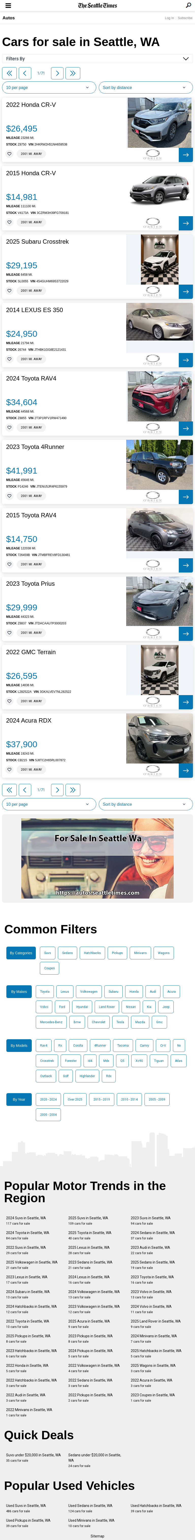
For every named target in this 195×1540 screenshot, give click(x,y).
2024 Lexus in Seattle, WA (89, 1279)
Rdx (108, 1076)
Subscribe (185, 18)
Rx (60, 1045)
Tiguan (159, 1061)
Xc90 (139, 1061)
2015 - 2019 (101, 1099)
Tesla (120, 1022)
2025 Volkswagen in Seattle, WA (32, 1265)
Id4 (90, 1061)
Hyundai (82, 1007)
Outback (46, 1076)
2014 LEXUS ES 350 (34, 310)
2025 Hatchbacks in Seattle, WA (156, 1353)
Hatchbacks (92, 953)
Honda (134, 991)
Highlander (87, 1076)
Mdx (106, 1061)
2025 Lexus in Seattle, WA (89, 1250)
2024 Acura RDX (29, 720)
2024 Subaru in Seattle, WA (28, 1294)
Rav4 (43, 1045)
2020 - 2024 (48, 1099)
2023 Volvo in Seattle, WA (151, 1294)
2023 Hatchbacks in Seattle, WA (31, 1353)
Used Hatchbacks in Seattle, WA (156, 1508)
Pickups (117, 953)
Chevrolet (98, 1022)
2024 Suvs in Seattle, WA (26, 1220)
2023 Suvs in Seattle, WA (151, 1220)
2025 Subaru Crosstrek (37, 242)
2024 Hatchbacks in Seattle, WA (31, 1309)
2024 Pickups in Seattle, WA (90, 1353)
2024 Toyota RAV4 (31, 378)
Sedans (67, 953)
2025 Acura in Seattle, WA (89, 1324)
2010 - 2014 (129, 1099)
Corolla (78, 1045)
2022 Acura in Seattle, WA (151, 1383)
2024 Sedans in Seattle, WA (153, 1235)
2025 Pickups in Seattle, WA (28, 1338)
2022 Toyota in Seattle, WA (27, 1324)
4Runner (100, 1045)
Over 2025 (75, 1099)
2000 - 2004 (48, 1115)
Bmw (77, 1022)
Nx (179, 1045)
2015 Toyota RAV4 (31, 515)
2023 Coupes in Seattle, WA (153, 1397)
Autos (9, 18)
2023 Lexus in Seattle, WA (26, 1279)
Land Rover (107, 1007)
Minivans (140, 953)
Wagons (164, 953)
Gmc (159, 1022)
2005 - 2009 (157, 1099)
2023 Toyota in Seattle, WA (152, 1279)
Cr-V (163, 1045)
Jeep (165, 1007)
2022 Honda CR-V (31, 105)
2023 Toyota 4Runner (35, 447)
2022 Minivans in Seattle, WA (29, 1412)
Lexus (65, 991)
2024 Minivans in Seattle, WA (154, 1338)
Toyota (45, 991)
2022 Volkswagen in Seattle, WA (94, 1368)
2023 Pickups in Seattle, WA (90, 1338)
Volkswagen (89, 991)
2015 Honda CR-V (31, 173)
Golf (66, 1076)
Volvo (44, 1007)
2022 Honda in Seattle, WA (27, 1368)
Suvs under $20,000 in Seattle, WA (33, 1457)
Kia (149, 1007)
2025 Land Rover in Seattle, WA (156, 1324)
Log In (169, 18)
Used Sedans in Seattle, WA (90, 1508)
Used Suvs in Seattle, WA (26, 1508)
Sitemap (97, 1536)
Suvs (47, 953)
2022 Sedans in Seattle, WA (90, 1383)
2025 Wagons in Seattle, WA (153, 1368)
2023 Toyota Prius (30, 584)
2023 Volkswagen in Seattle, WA (94, 1309)
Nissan (131, 1007)
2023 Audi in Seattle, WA (150, 1250)
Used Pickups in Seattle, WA (28, 1523)
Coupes (49, 968)
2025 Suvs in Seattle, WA (88, 1220)
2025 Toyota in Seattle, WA (89, 1235)
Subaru (113, 991)
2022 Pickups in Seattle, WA (90, 1397)
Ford (62, 1007)
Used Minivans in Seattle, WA (91, 1523)
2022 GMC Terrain (31, 652)
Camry (144, 1045)
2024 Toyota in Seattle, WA (27, 1235)
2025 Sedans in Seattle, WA (153, 1265)
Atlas (178, 1061)
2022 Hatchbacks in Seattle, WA (31, 1383)
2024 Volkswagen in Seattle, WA (94, 1294)
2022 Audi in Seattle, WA (25, 1397)
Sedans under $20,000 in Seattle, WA (94, 1460)
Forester (71, 1061)
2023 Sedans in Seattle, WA (90, 1265)
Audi (153, 991)
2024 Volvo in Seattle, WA (151, 1309)
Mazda (140, 1022)
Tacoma (123, 1045)
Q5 (122, 1061)
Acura (171, 991)
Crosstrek (47, 1061)
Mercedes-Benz (51, 1022)
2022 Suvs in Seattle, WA (26, 1250)
